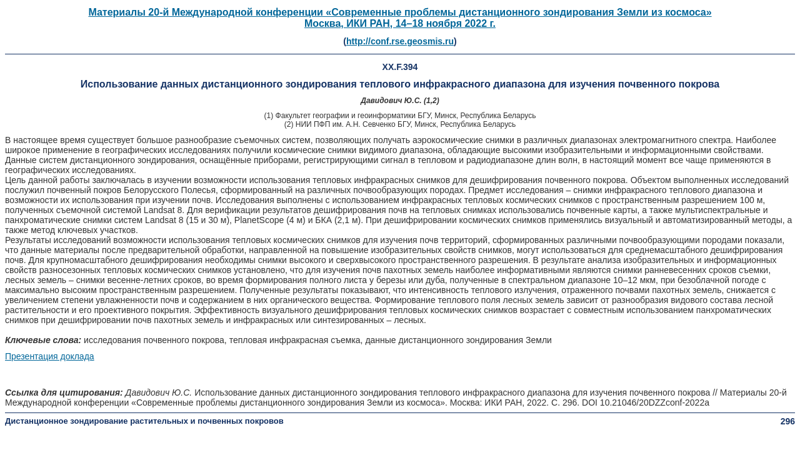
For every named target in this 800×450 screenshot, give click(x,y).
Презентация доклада (49, 356)
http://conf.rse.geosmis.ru (400, 41)
